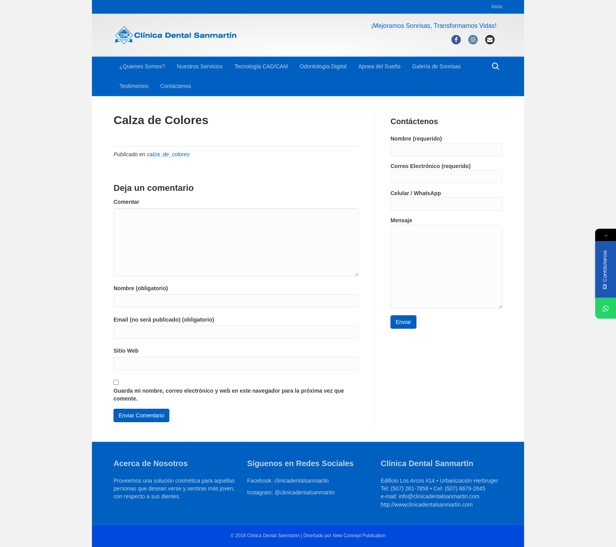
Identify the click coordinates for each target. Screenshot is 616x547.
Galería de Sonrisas (436, 66)
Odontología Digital (323, 66)
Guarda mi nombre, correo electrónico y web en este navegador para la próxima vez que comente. (229, 395)
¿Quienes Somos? (142, 66)
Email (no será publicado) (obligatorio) (164, 319)
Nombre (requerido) (446, 145)
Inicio (496, 6)
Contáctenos (175, 86)
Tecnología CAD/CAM (261, 66)
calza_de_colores (168, 154)
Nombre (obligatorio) (141, 288)
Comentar (126, 202)
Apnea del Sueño (379, 66)
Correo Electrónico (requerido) (446, 173)
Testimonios (133, 86)
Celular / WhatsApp (446, 200)
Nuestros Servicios (200, 66)
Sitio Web (126, 351)
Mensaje (446, 262)
